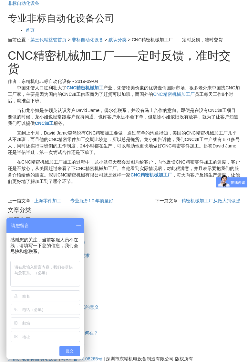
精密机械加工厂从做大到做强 (210, 200)
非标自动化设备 (23, 3)
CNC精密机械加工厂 (173, 94)
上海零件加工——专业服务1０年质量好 (74, 200)
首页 (30, 30)
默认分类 (117, 39)
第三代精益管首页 (48, 39)
